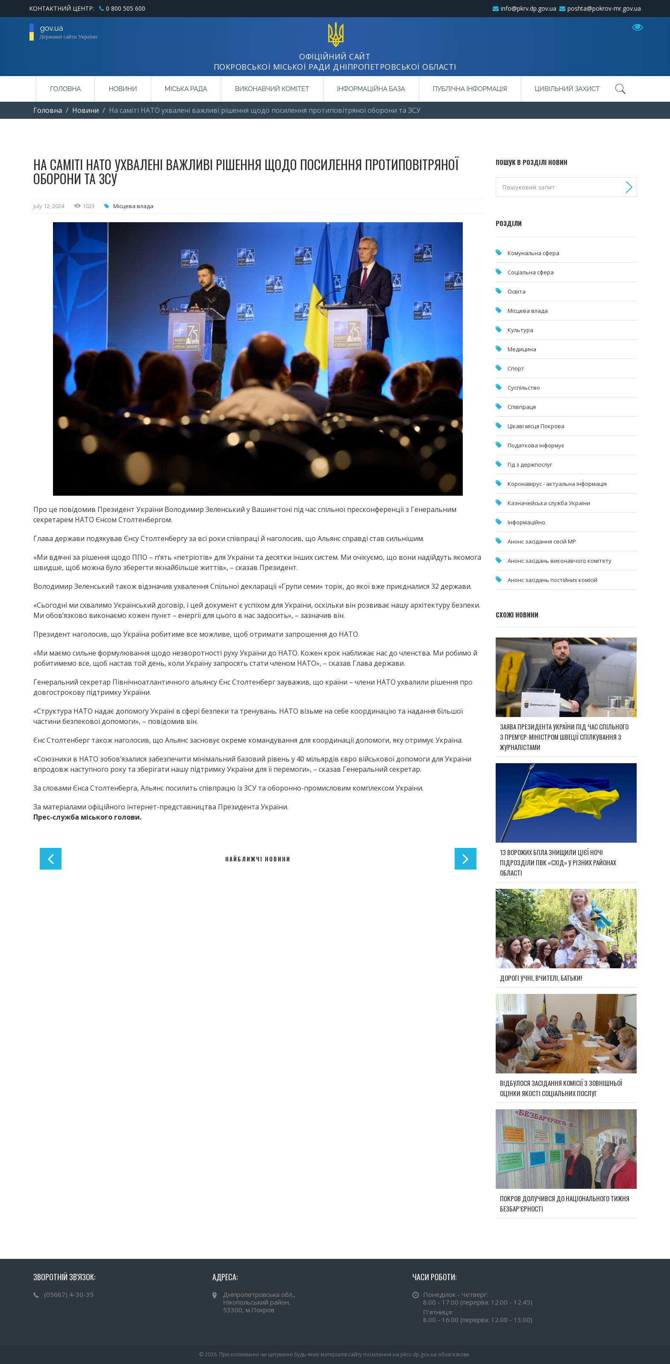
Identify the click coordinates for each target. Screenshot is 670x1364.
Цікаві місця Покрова (536, 426)
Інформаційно (526, 522)
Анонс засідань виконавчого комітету (559, 560)
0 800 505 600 (125, 8)
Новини (123, 89)
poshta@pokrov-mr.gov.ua (604, 8)
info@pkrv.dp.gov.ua (528, 8)
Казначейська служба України (549, 503)
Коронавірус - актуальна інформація (557, 484)
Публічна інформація (470, 89)
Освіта (517, 291)
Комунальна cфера (533, 253)
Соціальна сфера (531, 272)
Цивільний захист (567, 89)
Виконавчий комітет (272, 89)
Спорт (516, 368)
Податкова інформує (536, 445)
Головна (65, 89)
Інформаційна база (371, 89)
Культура (520, 330)
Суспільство (524, 387)
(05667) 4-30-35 (69, 1294)
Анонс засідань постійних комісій (552, 580)
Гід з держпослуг (530, 464)
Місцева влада (133, 206)
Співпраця (522, 407)
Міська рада (186, 89)
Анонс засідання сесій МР (542, 541)
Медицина (522, 349)
